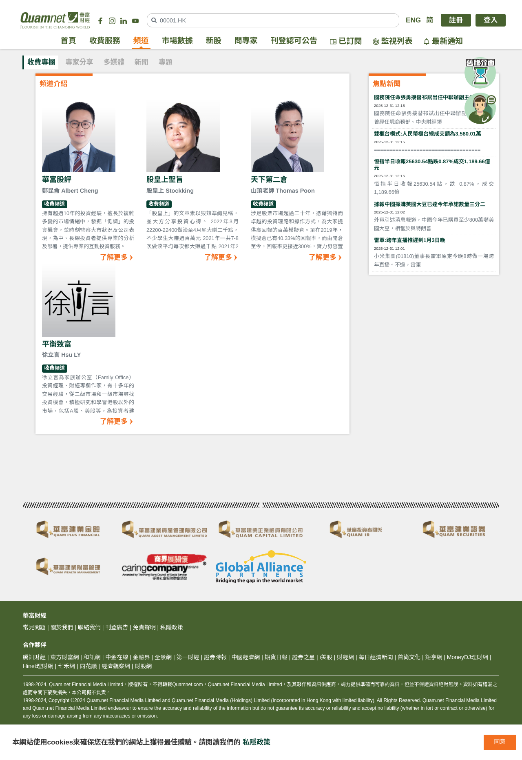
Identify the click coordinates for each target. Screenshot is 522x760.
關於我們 (61, 627)
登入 (491, 20)
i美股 (325, 657)
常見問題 (34, 627)
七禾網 (66, 666)
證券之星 (302, 657)
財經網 (345, 657)
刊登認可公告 (294, 41)
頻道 (141, 41)
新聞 (141, 62)
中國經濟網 (245, 657)
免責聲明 (144, 627)
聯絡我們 (89, 627)
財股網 (143, 666)
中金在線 (116, 657)
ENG (413, 20)
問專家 (246, 41)
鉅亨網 (433, 657)
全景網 (163, 657)
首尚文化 (409, 657)
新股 (213, 41)
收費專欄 (41, 62)
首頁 (68, 41)
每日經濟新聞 (376, 657)
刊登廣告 (116, 627)
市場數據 (177, 41)
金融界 (141, 657)
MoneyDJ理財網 (467, 657)
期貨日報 (276, 657)
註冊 (456, 20)
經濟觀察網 (116, 666)
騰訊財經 (34, 657)
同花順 (88, 666)
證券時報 (215, 657)
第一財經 (188, 657)
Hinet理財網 (38, 666)
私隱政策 (256, 742)
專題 (166, 62)
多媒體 (114, 62)
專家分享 (79, 62)
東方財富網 (64, 657)
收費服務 (104, 41)
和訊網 (92, 657)
